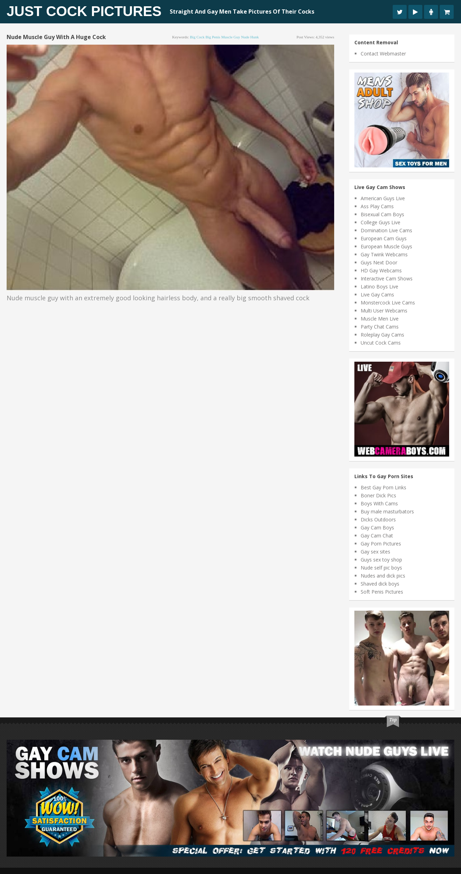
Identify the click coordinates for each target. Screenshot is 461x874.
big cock (197, 37)
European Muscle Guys (386, 246)
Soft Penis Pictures (382, 591)
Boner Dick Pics (378, 495)
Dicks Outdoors (378, 519)
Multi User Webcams (384, 310)
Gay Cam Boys (377, 527)
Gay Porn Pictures (381, 543)
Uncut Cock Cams (381, 342)
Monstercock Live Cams (388, 302)
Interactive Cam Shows (387, 278)
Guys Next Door (379, 262)
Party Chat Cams (380, 326)
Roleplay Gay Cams (382, 334)
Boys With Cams (379, 503)
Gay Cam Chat (377, 535)
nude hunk (250, 37)
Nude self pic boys (381, 567)
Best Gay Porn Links (383, 487)
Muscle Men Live (380, 318)
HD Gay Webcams (381, 270)
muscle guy (230, 37)
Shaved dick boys (380, 583)
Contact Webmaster (383, 53)
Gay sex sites (375, 551)
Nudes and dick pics (383, 575)
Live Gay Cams (377, 294)
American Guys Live (383, 198)
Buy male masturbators (387, 511)
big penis (213, 37)
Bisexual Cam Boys (382, 214)
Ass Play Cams (377, 206)
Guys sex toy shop (381, 559)
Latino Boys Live (379, 286)
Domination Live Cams (386, 230)
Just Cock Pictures (84, 11)
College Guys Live (380, 222)
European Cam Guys (384, 238)
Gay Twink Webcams (384, 254)
